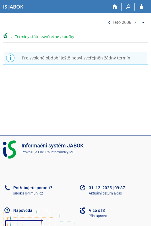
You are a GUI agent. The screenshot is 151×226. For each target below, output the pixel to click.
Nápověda (22, 210)
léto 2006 (122, 21)
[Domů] (115, 7)
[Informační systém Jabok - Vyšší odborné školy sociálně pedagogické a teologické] (13, 7)
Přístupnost (98, 216)
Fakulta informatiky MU (56, 152)
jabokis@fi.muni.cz (28, 193)
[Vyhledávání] (128, 7)
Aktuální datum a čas (105, 193)
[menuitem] (125, 21)
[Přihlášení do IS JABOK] (141, 7)
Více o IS (97, 210)
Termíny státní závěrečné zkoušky (44, 36)
